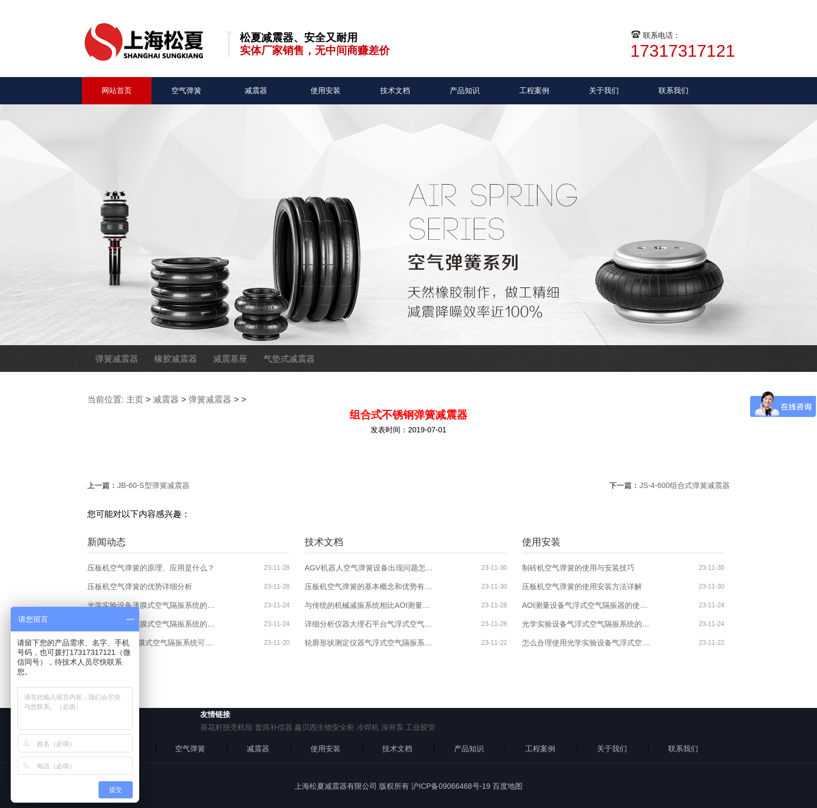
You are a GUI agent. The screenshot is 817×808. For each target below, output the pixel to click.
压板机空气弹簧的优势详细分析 (139, 586)
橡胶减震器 (175, 358)
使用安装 (326, 90)
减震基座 (230, 358)
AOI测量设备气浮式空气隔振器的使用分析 (586, 605)
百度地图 (508, 786)
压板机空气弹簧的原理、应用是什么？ (151, 567)
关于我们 (604, 90)
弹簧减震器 (116, 358)
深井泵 (392, 727)
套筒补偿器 (273, 727)
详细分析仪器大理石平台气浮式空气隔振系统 (369, 624)
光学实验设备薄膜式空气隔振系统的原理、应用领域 (151, 624)
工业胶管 (420, 727)
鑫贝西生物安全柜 (324, 727)
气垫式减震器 (289, 358)
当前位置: (105, 399)
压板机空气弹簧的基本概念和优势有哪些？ (369, 586)
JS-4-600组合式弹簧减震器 (684, 485)
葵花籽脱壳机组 (226, 727)
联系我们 (674, 90)
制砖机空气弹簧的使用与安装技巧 (578, 567)
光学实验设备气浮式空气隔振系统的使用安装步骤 (586, 624)
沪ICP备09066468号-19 (450, 786)
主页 (134, 399)
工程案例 (534, 90)
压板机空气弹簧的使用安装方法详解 (582, 586)
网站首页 (117, 90)
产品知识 (465, 90)
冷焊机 (368, 727)
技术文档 (395, 90)
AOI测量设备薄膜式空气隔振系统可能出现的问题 (151, 642)
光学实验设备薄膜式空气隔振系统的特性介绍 (151, 605)
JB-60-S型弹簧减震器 (153, 485)
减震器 (256, 90)
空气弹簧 (186, 90)
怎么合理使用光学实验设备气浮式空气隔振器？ (586, 642)
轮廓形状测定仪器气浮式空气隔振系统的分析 (369, 642)
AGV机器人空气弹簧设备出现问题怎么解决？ (369, 567)
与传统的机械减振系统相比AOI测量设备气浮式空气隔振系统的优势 (369, 605)
